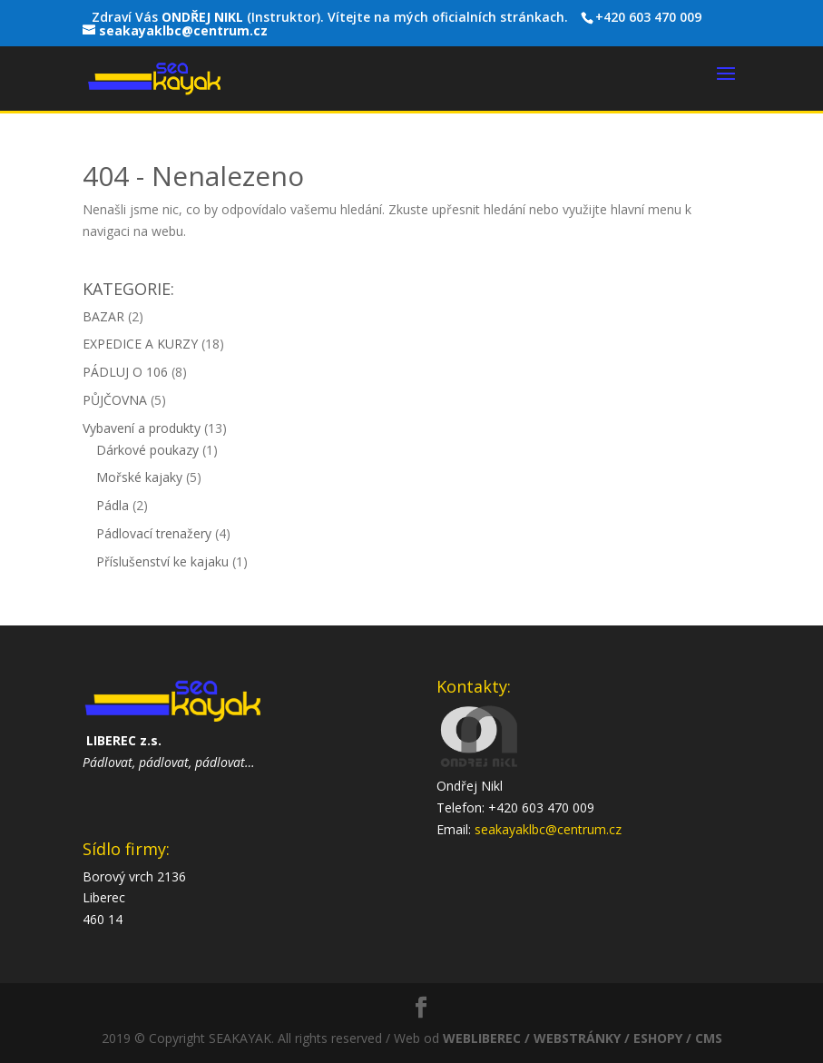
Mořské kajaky (139, 477)
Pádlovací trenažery (153, 533)
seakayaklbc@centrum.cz (548, 829)
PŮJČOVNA (115, 399)
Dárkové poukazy (147, 449)
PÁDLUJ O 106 (125, 371)
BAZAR (103, 316)
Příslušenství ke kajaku (162, 561)
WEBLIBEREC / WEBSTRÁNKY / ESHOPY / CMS (582, 1038)
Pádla (112, 505)
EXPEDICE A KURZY (140, 343)
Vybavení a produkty (142, 428)
